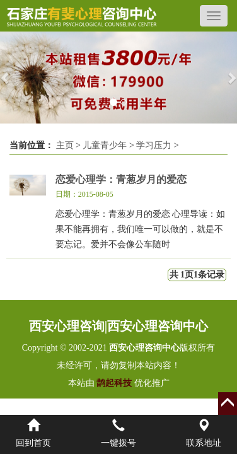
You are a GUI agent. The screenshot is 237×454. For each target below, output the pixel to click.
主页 (65, 145)
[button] (6, 78)
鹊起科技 (114, 383)
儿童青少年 (105, 145)
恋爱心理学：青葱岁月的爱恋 (121, 179)
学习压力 (153, 145)
